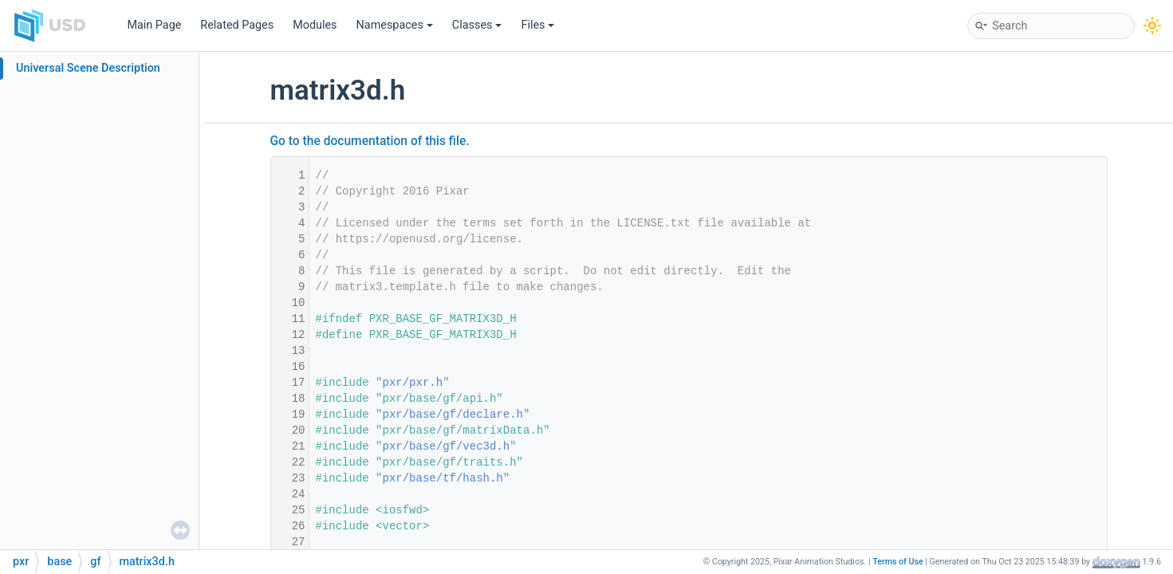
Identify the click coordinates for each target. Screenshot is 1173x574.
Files (537, 25)
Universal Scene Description (88, 68)
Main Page (154, 25)
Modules (315, 25)
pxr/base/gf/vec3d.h (446, 446)
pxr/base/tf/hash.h (443, 478)
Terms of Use (897, 561)
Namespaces (394, 25)
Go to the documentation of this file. (370, 141)
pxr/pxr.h (413, 382)
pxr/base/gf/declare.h (453, 414)
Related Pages (237, 25)
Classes (477, 25)
